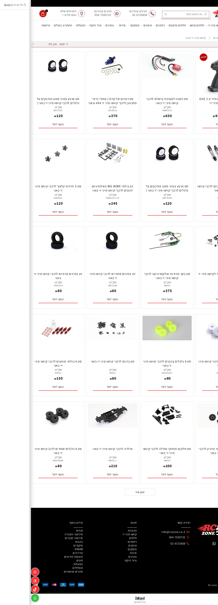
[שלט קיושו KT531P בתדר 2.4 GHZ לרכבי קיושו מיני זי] (190, 94)
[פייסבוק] (4, 580)
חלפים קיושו (165, 25)
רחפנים (128, 25)
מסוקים (103, 25)
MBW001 (27, 198)
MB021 (81, 373)
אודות (211, 25)
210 (83, 465)
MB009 (191, 285)
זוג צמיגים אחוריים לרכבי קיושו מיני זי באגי (82, 276)
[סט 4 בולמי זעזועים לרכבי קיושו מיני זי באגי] (27, 339)
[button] (191, 124)
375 (138, 290)
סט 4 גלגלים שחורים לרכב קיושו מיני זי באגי (27, 451)
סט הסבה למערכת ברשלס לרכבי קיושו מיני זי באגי (136, 101)
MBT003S (27, 110)
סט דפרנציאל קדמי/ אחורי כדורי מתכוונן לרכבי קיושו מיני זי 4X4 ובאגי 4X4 (82, 103)
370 (83, 115)
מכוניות (198, 25)
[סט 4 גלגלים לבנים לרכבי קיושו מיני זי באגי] (190, 339)
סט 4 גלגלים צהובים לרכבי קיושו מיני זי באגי (136, 363)
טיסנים (115, 25)
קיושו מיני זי (183, 25)
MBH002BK (27, 460)
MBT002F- (27, 285)
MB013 (27, 373)
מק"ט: (191, 107)
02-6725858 (147, 543)
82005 (191, 110)
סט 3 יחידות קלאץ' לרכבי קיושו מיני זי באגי (27, 188)
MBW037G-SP (81, 198)
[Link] (4, 589)
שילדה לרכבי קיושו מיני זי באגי (82, 449)
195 (192, 203)
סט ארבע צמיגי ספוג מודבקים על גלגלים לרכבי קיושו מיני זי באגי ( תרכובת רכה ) (27, 103)
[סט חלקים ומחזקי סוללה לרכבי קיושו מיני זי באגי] (136, 426)
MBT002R (81, 285)
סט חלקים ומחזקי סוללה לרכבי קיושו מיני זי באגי (136, 451)
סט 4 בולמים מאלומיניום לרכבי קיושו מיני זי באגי (191, 188)
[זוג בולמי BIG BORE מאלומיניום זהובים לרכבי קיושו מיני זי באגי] (81, 164)
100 (192, 465)
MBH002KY (136, 373)
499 (197, 115)
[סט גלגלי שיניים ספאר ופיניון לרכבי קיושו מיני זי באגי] (190, 426)
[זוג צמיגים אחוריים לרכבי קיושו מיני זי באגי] (81, 252)
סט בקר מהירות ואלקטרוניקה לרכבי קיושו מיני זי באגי (136, 276)
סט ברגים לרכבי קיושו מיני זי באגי (82, 361)
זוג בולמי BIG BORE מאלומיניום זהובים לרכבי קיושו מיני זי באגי (82, 188)
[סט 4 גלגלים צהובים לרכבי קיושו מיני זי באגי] (136, 339)
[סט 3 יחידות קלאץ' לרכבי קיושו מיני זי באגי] (27, 164)
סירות (90, 25)
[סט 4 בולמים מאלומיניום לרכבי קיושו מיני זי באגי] (190, 164)
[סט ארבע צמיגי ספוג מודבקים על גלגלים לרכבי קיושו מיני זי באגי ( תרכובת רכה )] (27, 77)
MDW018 (81, 110)
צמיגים (78, 25)
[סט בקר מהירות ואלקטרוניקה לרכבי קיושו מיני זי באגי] (136, 252)
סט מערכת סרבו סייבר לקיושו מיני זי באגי (190, 276)
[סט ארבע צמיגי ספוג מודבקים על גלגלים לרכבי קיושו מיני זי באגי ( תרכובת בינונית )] (136, 164)
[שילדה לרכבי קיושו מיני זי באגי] (81, 426)
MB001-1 (82, 460)
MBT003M (136, 198)
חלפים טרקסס (145, 25)
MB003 (136, 460)
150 (29, 378)
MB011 (191, 460)
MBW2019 (136, 110)
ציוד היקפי (63, 25)
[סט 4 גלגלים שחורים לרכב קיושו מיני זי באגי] (27, 426)
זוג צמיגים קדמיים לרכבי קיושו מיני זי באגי (27, 276)
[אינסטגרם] (4, 571)
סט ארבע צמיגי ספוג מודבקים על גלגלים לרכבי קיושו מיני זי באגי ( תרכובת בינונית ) (136, 190)
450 (187, 115)
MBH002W (191, 373)
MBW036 (191, 198)
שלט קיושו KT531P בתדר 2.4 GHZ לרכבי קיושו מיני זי (190, 101)
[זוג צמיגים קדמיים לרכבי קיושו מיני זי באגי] (27, 252)
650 (138, 115)
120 (29, 115)
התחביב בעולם (31, 25)
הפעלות (48, 25)
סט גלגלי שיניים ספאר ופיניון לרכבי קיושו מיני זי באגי (190, 451)
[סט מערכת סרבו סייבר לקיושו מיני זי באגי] (190, 252)
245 (83, 203)
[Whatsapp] (4, 597)
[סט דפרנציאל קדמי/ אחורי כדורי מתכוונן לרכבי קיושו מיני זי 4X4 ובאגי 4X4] (81, 77)
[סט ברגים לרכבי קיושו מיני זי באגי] (81, 339)
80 (192, 290)
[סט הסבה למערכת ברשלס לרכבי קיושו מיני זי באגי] (136, 77)
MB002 (136, 285)
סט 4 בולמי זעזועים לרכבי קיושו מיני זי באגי (27, 363)
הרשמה (15, 25)
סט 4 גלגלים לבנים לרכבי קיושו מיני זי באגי (190, 363)
